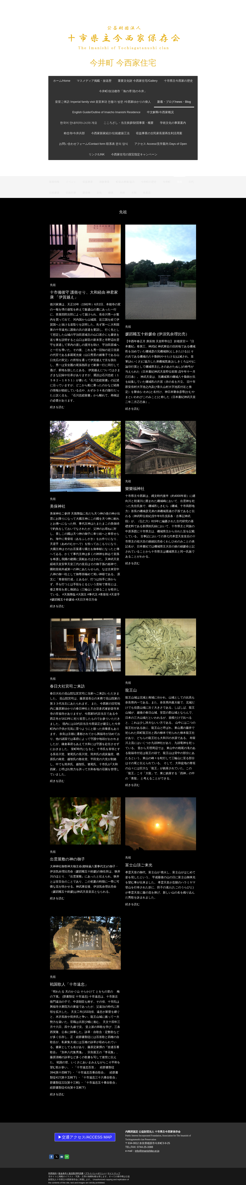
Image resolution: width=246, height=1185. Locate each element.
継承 (110, 192)
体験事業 (104, 181)
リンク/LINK (97, 154)
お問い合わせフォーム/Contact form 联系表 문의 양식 (93, 143)
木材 (122, 192)
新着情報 (54, 181)
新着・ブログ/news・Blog (174, 101)
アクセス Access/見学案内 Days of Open (160, 143)
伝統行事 (71, 192)
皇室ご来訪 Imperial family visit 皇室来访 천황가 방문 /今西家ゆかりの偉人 (103, 101)
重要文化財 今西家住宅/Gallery (138, 80)
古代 (191, 181)
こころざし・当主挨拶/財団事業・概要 (93, 122)
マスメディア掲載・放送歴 (94, 80)
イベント (71, 181)
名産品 (147, 192)
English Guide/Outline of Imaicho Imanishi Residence (85, 112)
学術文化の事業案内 (137, 122)
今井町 (167, 181)
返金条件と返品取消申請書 (68, 1164)
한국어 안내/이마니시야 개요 (176, 112)
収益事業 (88, 181)
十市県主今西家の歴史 (178, 80)
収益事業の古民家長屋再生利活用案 (145, 133)
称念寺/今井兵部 (167, 122)
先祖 (179, 181)
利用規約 (50, 1164)
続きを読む (55, 403)
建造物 (86, 192)
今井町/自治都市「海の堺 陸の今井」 (123, 91)
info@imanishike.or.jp (147, 1141)
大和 (133, 192)
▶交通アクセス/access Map (84, 1128)
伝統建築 (54, 192)
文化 (99, 192)
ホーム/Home (61, 80)
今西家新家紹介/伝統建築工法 (96, 133)
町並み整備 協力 (125, 181)
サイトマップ (111, 1164)
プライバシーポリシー (93, 1164)
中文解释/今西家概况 (138, 112)
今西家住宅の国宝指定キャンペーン (134, 154)
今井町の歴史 (148, 181)
